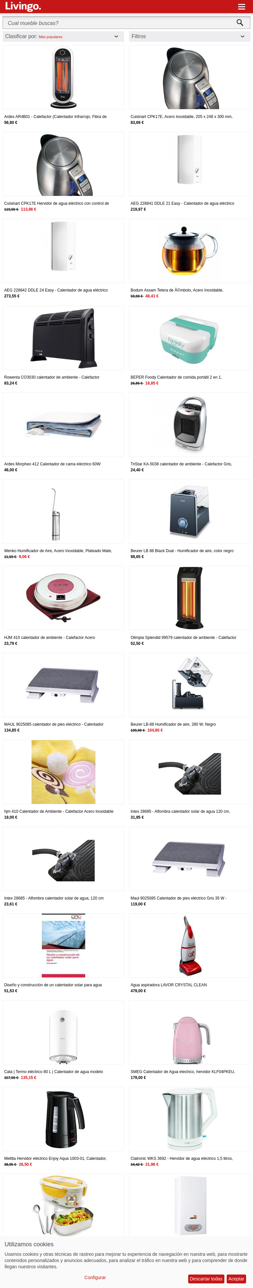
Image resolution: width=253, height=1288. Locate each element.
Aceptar (236, 1278)
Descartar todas (206, 1278)
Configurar (95, 1277)
